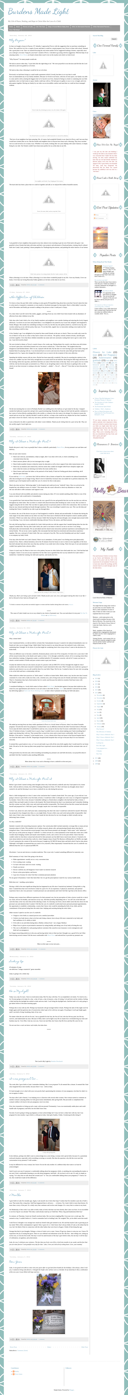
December (100, 695)
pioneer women (108, 382)
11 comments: (42, 949)
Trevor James (18, 1374)
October (99, 701)
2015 (96, 684)
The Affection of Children (26, 297)
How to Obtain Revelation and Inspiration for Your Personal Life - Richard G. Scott (105, 413)
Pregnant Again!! (108, 266)
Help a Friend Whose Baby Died (58, 26)
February (99, 724)
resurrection (111, 367)
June (98, 712)
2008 (96, 764)
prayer (102, 375)
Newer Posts (13, 1347)
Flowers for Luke (102, 352)
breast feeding (109, 378)
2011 (96, 758)
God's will (104, 363)
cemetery (95, 377)
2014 (96, 687)
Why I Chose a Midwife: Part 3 (30, 441)
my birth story (51, 615)
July (98, 709)
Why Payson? (17, 40)
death (116, 378)
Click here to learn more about (105, 451)
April (98, 718)
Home (11, 26)
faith (96, 375)
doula (96, 380)
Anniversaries (105, 357)
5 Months (15, 1195)
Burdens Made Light (38, 11)
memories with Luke (99, 367)
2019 (96, 678)
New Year (15, 1262)
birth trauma (101, 378)
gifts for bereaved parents (105, 364)
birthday (111, 365)
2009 (96, 761)
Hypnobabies (112, 376)
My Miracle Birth (108, 291)
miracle (100, 382)
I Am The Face (40, 26)
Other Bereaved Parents (101, 26)
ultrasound (96, 369)
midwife (112, 371)
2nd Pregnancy (110, 355)
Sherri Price (60, 447)
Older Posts (84, 1347)
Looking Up (16, 961)
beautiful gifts (97, 371)
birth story (22, 476)
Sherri (62, 688)
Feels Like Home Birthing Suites (34, 691)
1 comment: (42, 978)
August (99, 706)
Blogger (71, 1390)
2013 (96, 690)
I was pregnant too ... (23, 1079)
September (100, 704)
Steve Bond (23, 55)
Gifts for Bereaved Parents (81, 26)
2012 (96, 692)
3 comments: (42, 429)
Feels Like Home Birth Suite (49, 721)
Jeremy (115, 373)
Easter (105, 376)
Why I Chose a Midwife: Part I (30, 779)
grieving (105, 371)
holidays (102, 380)
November (100, 698)
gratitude (97, 360)
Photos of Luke (28, 26)
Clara (101, 376)
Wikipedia (71, 604)
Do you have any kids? (101, 280)
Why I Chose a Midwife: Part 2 (30, 633)
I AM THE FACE (105, 453)
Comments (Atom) (22, 1350)
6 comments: (41, 1182)
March (99, 721)
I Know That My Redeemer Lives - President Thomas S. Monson (105, 399)
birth (107, 361)
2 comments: (41, 285)
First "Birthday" (14, 30)
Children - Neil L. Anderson (103, 409)
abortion (95, 378)
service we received (105, 373)
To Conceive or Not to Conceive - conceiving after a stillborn (104, 305)
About (18, 26)
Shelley (17, 1371)
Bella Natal (50, 686)
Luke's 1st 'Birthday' (108, 369)
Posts (96, 215)
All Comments (99, 218)
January (99, 726)
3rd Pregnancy (111, 375)
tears (95, 355)
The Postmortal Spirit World (103, 406)
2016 (96, 681)
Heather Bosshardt (57, 1061)
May (98, 715)
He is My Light (19, 991)
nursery (95, 373)
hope (107, 380)
